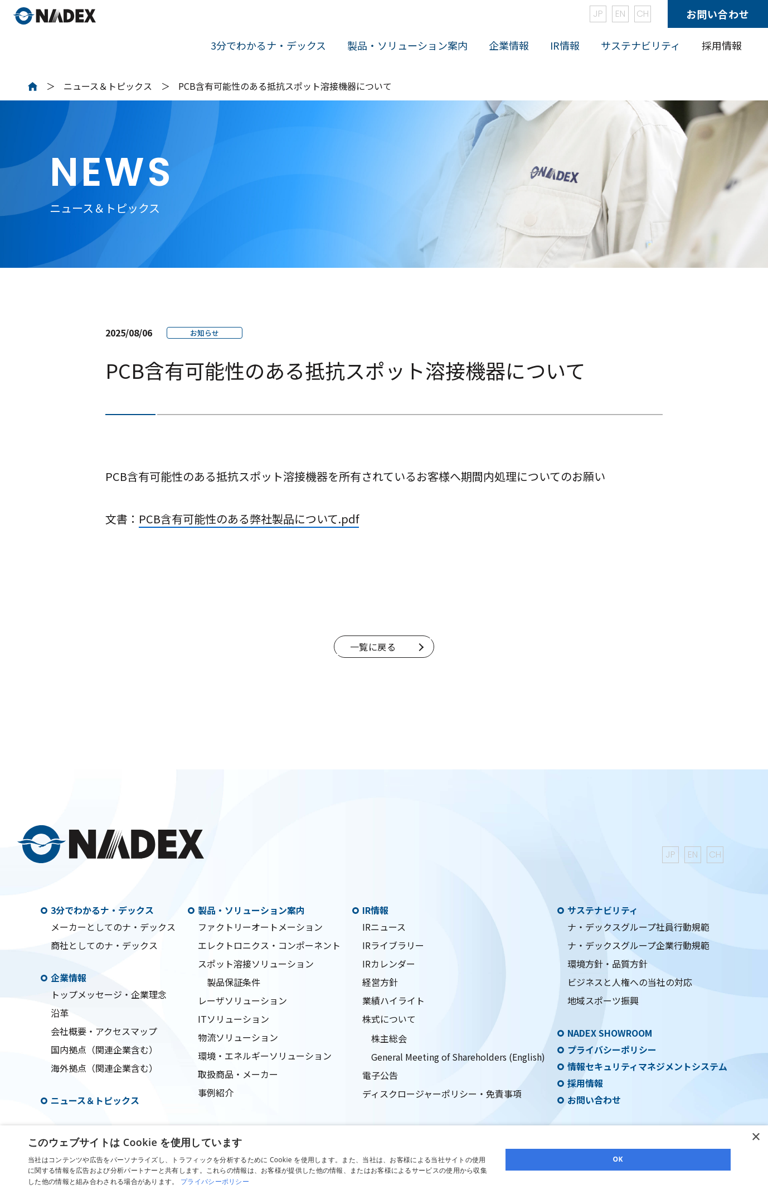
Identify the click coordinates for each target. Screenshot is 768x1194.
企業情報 (68, 977)
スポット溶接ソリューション (256, 963)
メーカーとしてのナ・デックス (113, 926)
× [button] (755, 1137)
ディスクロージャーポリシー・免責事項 (442, 1093)
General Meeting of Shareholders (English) (458, 1056)
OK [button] (618, 1159)
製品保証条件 (233, 982)
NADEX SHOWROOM (609, 1032)
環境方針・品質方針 (607, 963)
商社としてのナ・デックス (104, 945)
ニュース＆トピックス (108, 86)
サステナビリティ (602, 910)
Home (32, 86)
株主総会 (389, 1038)
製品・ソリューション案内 (251, 910)
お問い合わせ (718, 14)
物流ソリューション (238, 1037)
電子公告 (380, 1075)
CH (642, 13)
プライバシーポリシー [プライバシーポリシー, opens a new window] (215, 1181)
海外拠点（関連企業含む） (104, 1068)
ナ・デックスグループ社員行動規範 (638, 926)
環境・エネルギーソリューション (265, 1055)
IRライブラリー (393, 945)
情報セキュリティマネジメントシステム (647, 1066)
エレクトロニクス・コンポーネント (269, 945)
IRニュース (384, 926)
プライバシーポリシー (612, 1049)
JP (598, 13)
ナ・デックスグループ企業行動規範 (638, 945)
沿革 (60, 1012)
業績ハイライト (393, 1000)
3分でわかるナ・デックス (102, 910)
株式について (389, 1019)
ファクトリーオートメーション (260, 926)
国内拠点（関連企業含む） (104, 1049)
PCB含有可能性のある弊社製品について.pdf (249, 519)
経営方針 (380, 982)
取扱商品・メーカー (238, 1074)
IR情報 (375, 910)
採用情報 (722, 45)
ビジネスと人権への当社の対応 (629, 982)
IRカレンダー (388, 963)
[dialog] (384, 1159)
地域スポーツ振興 (603, 1000)
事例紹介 (216, 1092)
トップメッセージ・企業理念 (109, 994)
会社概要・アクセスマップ (104, 1031)
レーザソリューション (242, 1000)
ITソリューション (233, 1019)
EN (620, 13)
